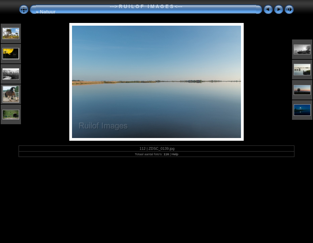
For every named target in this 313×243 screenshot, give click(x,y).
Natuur (47, 12)
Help (175, 154)
